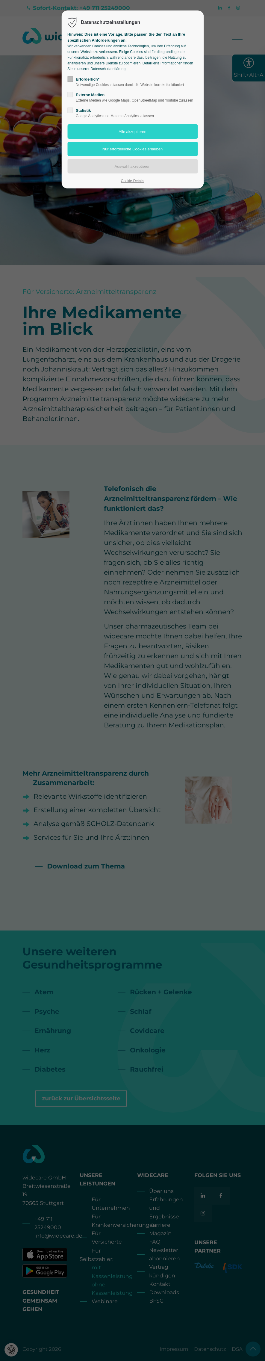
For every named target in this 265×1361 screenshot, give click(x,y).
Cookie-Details (132, 181)
